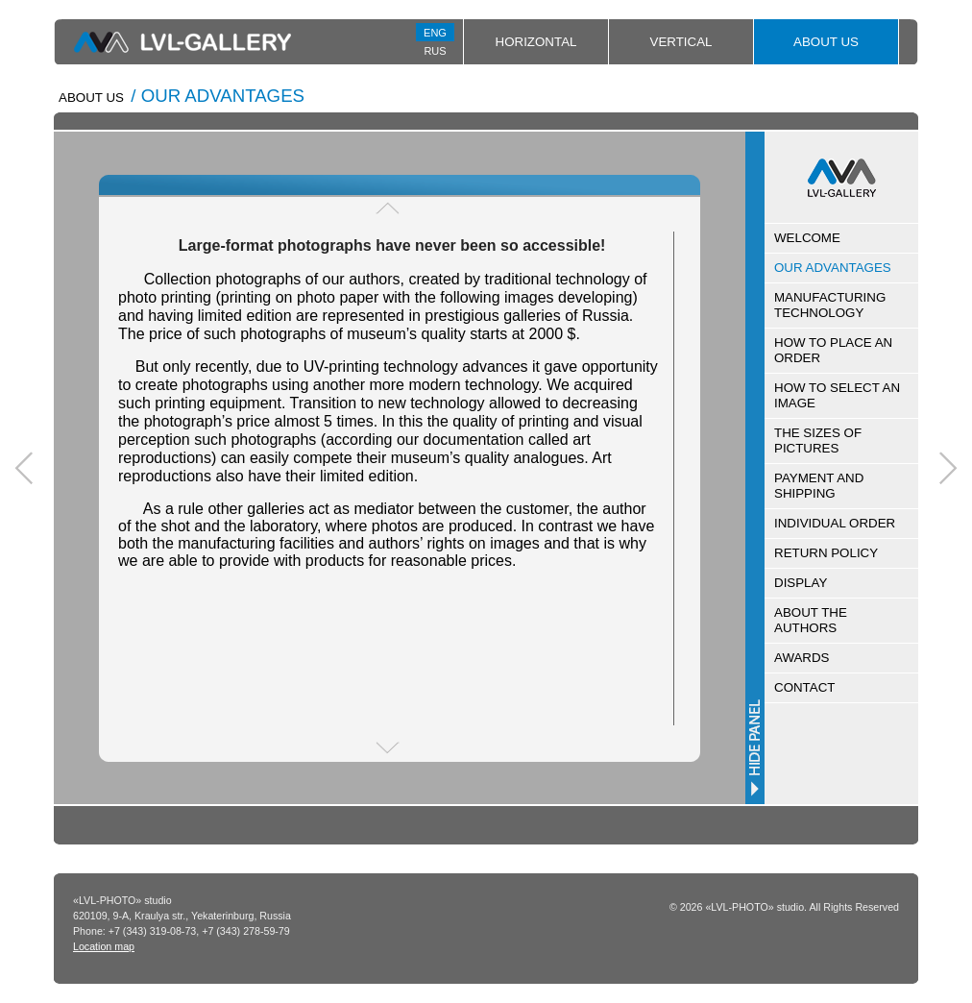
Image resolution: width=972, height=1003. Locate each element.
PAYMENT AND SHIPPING (818, 486)
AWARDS (802, 657)
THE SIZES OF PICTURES (818, 440)
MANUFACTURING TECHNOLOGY (830, 305)
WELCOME (807, 238)
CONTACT (804, 687)
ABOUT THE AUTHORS (810, 620)
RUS (435, 51)
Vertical (681, 42)
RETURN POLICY (826, 553)
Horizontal (536, 42)
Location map (103, 946)
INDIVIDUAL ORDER (834, 523)
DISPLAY (800, 582)
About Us (826, 42)
